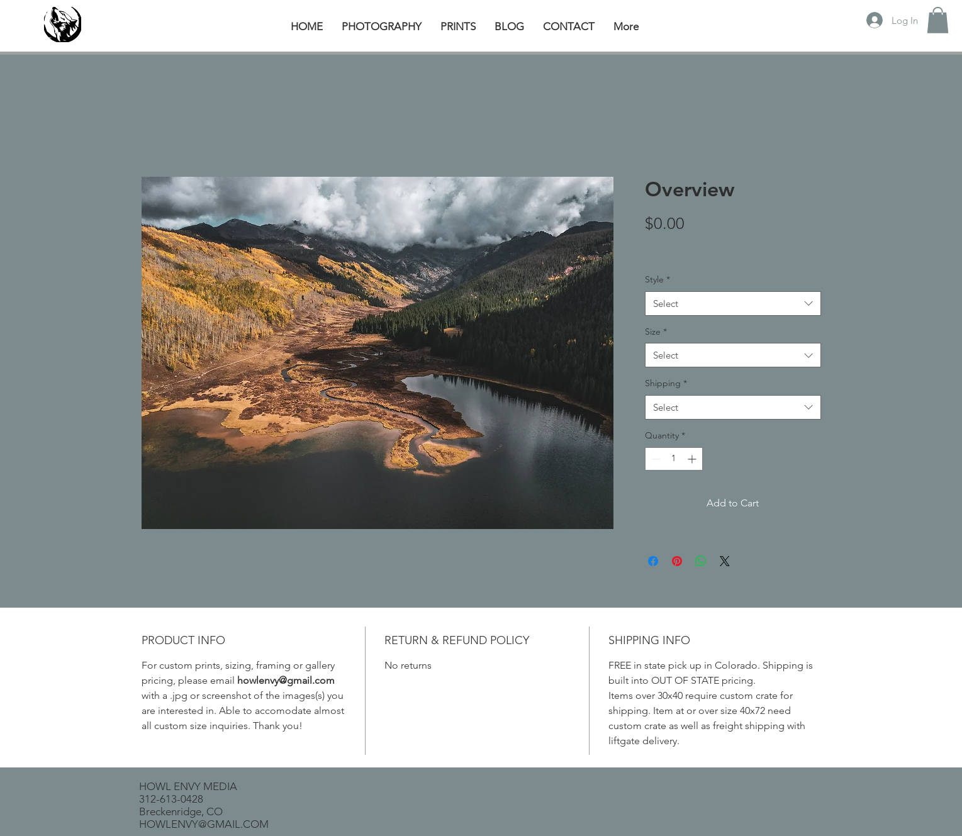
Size (656, 331)
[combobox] (733, 303)
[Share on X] (724, 561)
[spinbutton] (674, 459)
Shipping (666, 383)
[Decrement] (655, 459)
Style (657, 279)
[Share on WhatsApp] (700, 561)
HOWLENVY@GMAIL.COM (204, 824)
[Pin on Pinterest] (677, 561)
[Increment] (693, 459)
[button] (938, 20)
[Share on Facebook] (653, 561)
